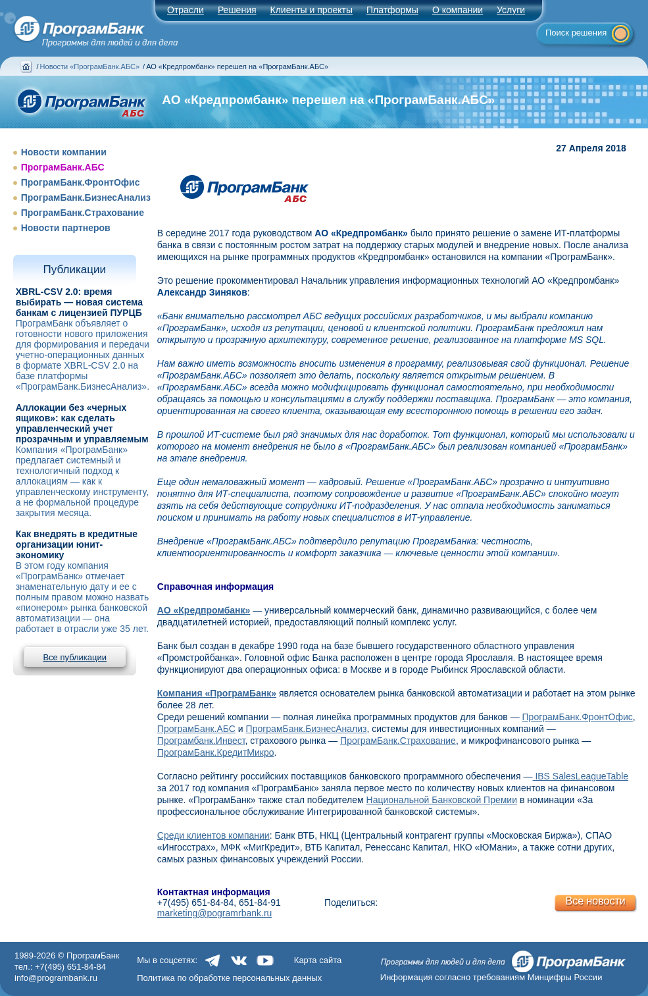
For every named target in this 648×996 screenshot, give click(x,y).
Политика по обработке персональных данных (229, 978)
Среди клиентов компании (213, 835)
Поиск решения (576, 33)
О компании (457, 10)
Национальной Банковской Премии (441, 800)
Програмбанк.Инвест (201, 740)
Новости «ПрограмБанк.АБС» (89, 66)
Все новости (595, 900)
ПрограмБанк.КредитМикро (215, 752)
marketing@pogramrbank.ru (214, 913)
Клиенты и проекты (311, 10)
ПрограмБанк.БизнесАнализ (86, 197)
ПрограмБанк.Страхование (82, 212)
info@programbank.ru (55, 978)
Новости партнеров (66, 228)
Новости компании (64, 152)
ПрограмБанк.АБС (63, 167)
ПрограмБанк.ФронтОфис (80, 182)
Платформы (392, 10)
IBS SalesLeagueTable (581, 776)
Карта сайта (317, 960)
